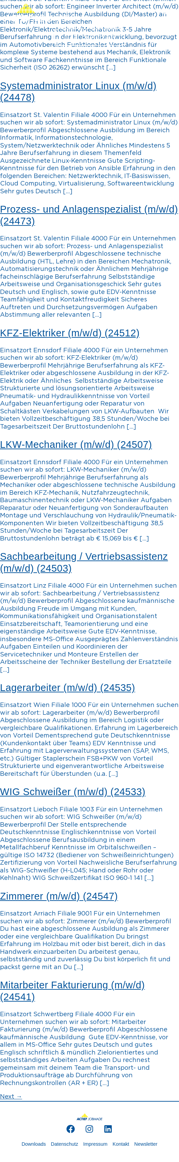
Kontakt (121, 1144)
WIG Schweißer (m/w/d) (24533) (72, 791)
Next (11, 1097)
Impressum (95, 1144)
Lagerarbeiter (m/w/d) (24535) (67, 687)
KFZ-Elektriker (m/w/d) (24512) (70, 333)
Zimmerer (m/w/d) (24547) (59, 896)
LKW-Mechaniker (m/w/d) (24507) (76, 444)
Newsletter (146, 1144)
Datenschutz (64, 1144)
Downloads (33, 1144)
